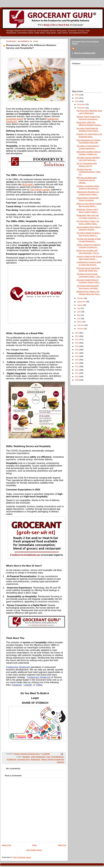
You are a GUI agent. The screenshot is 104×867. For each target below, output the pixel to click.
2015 (77, 360)
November (81, 108)
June (79, 312)
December (81, 104)
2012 (77, 370)
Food (48, 757)
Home (34, 845)
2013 (77, 367)
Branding (26, 757)
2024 (77, 101)
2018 (77, 350)
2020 (77, 343)
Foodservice (11, 759)
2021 (77, 340)
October (80, 298)
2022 (77, 336)
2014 (77, 363)
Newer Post (6, 845)
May (79, 315)
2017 (77, 353)
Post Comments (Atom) (22, 857)
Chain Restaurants (38, 757)
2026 (77, 95)
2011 (77, 373)
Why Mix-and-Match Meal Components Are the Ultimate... (87, 180)
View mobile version (34, 850)
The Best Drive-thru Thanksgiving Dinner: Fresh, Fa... (89, 171)
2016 (77, 356)
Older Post (62, 845)
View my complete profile (84, 53)
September (81, 302)
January (80, 329)
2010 (77, 377)
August (80, 305)
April (79, 319)
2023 (77, 333)
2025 (77, 98)
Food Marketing (57, 757)
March (79, 322)
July (79, 308)
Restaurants (35, 759)
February (81, 325)
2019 (77, 346)
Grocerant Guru (23, 759)
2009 (77, 380)
